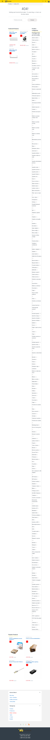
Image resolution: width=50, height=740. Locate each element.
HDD (33, 519)
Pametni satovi (35, 593)
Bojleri (33, 100)
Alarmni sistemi (35, 37)
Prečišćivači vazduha (36, 420)
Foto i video (34, 197)
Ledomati (34, 368)
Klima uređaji (11, 31)
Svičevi (33, 468)
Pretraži (32, 20)
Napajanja (34, 510)
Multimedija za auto (36, 93)
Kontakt (11, 719)
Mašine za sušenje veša (36, 134)
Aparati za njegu (35, 315)
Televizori (34, 622)
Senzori (33, 42)
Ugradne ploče (35, 171)
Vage (33, 334)
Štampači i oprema (36, 538)
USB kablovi (34, 267)
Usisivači (34, 413)
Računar (33, 431)
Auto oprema (34, 73)
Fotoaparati (34, 199)
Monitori (33, 447)
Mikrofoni (34, 61)
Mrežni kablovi (35, 260)
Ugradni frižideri (35, 174)
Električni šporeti (35, 107)
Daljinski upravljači (36, 603)
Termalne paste (35, 531)
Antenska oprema (35, 600)
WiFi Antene (34, 476)
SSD (33, 526)
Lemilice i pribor (35, 188)
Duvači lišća (34, 283)
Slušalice (34, 483)
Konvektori (34, 225)
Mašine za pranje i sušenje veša (36, 116)
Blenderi (34, 357)
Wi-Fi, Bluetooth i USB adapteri (36, 471)
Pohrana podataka (36, 515)
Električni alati (35, 185)
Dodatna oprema (35, 584)
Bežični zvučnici (35, 49)
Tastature (34, 495)
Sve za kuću (34, 564)
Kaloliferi (34, 223)
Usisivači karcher (35, 305)
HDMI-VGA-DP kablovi (36, 256)
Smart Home (34, 577)
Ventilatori (34, 533)
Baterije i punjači (35, 272)
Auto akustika (35, 76)
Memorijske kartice (36, 524)
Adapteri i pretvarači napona (36, 568)
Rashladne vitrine (35, 148)
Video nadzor (35, 624)
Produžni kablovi (35, 265)
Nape (33, 146)
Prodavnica (12, 710)
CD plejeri (34, 51)
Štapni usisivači (35, 183)
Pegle (33, 290)
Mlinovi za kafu (35, 379)
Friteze (33, 361)
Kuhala (33, 364)
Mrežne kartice (35, 459)
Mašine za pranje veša (24, 31)
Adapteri (34, 251)
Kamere (33, 627)
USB (33, 529)
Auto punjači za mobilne (35, 79)
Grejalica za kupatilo (36, 219)
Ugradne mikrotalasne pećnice (36, 162)
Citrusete (34, 359)
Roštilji (33, 390)
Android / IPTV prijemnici (35, 610)
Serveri (33, 536)
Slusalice (34, 56)
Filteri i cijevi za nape (36, 192)
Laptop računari (35, 440)
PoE (33, 461)
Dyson (33, 178)
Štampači (34, 544)
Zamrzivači (34, 150)
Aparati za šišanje (35, 320)
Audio (33, 44)
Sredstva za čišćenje (36, 300)
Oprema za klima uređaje (35, 236)
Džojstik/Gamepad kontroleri (36, 205)
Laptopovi (34, 438)
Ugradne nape (35, 167)
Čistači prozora (35, 276)
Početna (10, 3)
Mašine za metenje (36, 285)
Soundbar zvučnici (36, 65)
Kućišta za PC (35, 508)
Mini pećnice (34, 143)
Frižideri (33, 109)
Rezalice (34, 388)
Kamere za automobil (36, 89)
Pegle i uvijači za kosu (36, 327)
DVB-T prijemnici (35, 615)
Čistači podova (35, 274)
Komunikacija (34, 562)
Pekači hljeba (35, 383)
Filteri (33, 409)
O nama (11, 717)
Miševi (33, 488)
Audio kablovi (35, 253)
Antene (33, 598)
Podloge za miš (35, 490)
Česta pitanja (12, 701)
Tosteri (33, 397)
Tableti (33, 549)
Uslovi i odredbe (13, 697)
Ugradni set (34, 176)
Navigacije (34, 591)
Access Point (34, 452)
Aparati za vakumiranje (37, 352)
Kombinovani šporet (36, 111)
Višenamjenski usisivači (35, 308)
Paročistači (34, 288)
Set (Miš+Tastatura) (36, 493)
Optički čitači (34, 512)
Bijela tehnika (35, 98)
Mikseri (33, 376)
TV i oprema (34, 596)
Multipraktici (34, 381)
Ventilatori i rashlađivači (34, 244)
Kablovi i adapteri (35, 249)
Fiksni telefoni (35, 586)
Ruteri (33, 466)
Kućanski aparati (35, 313)
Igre (33, 210)
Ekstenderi (34, 454)
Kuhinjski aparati (35, 342)
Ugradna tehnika (35, 153)
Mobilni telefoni (35, 589)
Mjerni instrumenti (35, 190)
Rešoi (33, 386)
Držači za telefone (36, 84)
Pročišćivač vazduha (36, 404)
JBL (33, 54)
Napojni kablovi (35, 262)
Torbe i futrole (35, 445)
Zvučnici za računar (36, 497)
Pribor (33, 298)
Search (43, 1)
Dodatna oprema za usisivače (36, 337)
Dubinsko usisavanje (36, 279)
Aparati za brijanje (35, 318)
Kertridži (33, 542)
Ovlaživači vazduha (36, 418)
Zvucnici (34, 58)
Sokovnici (34, 395)
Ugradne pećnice (35, 169)
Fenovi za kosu (35, 181)
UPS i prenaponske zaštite (36, 552)
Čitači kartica (34, 517)
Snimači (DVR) (35, 629)
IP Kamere (34, 457)
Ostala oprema (35, 40)
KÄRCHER (34, 269)
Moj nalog (12, 695)
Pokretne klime (35, 241)
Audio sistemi (34, 47)
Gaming (33, 202)
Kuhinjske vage (35, 366)
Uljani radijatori (35, 228)
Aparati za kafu (35, 344)
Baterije (33, 573)
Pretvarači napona (36, 95)
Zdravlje (33, 416)
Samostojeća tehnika (36, 102)
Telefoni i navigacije (36, 580)
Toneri (33, 547)
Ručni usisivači (35, 411)
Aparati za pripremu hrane (36, 347)
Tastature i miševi (35, 486)
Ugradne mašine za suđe (36, 156)
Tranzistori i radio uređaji (35, 68)
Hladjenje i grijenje (36, 212)
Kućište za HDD (35, 522)
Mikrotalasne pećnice (36, 139)
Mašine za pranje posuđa (35, 122)
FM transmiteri (35, 86)
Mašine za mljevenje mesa (36, 371)
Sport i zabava (35, 557)
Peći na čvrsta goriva (36, 427)
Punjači (33, 443)
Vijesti (11, 714)
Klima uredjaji (34, 230)
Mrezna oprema (35, 450)
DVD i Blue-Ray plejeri (36, 618)
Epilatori (33, 322)
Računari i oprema (36, 434)
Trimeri (33, 331)
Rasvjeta (34, 575)
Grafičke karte (35, 505)
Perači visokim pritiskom (35, 293)
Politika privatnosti (13, 699)
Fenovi (33, 325)
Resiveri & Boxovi (35, 607)
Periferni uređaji (35, 481)
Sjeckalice (34, 393)
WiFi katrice (34, 479)
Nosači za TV (35, 605)
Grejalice (34, 216)
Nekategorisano (35, 425)
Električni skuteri (35, 560)
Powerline (34, 464)
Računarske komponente (34, 500)
